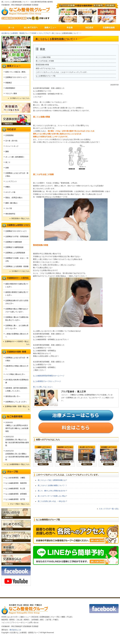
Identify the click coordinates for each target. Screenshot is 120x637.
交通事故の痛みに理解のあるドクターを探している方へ (16, 310)
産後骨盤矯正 (10, 88)
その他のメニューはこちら (20, 98)
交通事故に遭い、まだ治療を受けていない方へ (16, 327)
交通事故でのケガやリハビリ (16, 77)
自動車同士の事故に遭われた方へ (16, 367)
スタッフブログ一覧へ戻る (109, 509)
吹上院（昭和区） (24, 620)
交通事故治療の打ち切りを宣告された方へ (16, 302)
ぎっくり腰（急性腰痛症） (15, 157)
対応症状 (35, 617)
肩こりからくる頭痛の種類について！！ (52, 485)
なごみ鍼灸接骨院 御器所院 (16, 483)
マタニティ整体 (11, 93)
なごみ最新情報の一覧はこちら (18, 464)
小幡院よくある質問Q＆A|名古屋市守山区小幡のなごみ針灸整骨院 (16, 428)
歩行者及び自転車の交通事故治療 (16, 381)
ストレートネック (12, 146)
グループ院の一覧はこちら (20, 504)
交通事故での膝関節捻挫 (14, 247)
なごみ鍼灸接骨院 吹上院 (15, 488)
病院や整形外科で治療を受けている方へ (16, 285)
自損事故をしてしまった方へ (16, 402)
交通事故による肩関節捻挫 (15, 253)
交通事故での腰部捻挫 (13, 242)
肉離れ (7, 187)
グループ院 (55, 617)
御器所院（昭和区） (8, 620)
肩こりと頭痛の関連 (43, 57)
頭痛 (7, 168)
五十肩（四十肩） (12, 141)
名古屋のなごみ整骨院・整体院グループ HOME (18, 33)
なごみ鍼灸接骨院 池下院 (15, 499)
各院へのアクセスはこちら (45, 68)
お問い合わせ (34, 622)
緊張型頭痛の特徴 (42, 65)
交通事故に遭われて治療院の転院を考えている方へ (16, 318)
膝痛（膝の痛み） (12, 203)
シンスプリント (11, 181)
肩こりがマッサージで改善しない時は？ (52, 496)
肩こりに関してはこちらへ (43, 387)
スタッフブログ (44, 33)
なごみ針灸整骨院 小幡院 (15, 478)
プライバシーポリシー (19, 622)
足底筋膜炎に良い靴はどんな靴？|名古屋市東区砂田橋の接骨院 (17, 442)
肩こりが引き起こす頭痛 (45, 61)
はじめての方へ (13, 617)
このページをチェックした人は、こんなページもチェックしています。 (62, 72)
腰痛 (7, 151)
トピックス (5, 622)
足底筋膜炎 (9, 135)
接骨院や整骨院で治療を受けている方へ (16, 293)
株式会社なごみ (15, 630)
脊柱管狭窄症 (10, 214)
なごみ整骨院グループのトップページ (47, 381)
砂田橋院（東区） (38, 620)
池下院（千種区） (53, 620)
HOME (3, 617)
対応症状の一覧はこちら (20, 218)
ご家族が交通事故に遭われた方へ (16, 335)
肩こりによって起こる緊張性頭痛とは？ (52, 480)
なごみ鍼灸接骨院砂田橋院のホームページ (48, 376)
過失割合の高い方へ (12, 396)
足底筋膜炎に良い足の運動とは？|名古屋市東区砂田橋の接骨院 (17, 457)
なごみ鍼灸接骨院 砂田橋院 (16, 494)
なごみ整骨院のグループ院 (45, 76)
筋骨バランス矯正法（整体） (16, 72)
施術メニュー (25, 617)
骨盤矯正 (8, 83)
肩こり (7, 162)
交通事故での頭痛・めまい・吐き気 (16, 259)
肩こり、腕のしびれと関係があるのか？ (52, 491)
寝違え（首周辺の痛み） (14, 197)
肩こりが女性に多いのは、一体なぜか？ (52, 501)
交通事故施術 (44, 617)
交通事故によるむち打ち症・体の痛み (16, 174)
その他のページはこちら (20, 271)
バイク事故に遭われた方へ (15, 374)
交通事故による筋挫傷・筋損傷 (16, 266)
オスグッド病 (10, 192)
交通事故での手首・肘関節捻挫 (16, 236)
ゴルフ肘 (8, 208)
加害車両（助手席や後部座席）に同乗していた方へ (16, 389)
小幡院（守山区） (66, 617)
